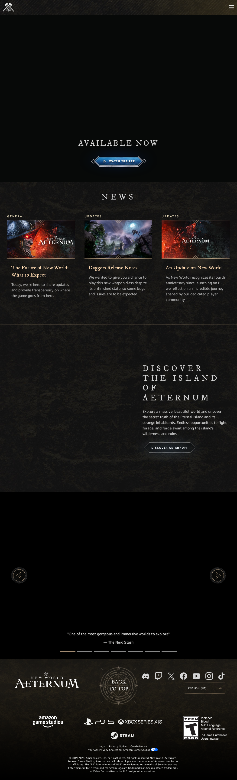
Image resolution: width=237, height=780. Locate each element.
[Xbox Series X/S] (140, 722)
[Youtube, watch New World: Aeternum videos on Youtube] (196, 676)
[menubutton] (231, 7)
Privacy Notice (118, 746)
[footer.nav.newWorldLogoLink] (47, 680)
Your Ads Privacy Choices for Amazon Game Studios (123, 749)
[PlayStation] (99, 722)
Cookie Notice (138, 746)
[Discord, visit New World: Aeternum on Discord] (145, 676)
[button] (19, 575)
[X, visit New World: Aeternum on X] (171, 676)
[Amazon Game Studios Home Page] (48, 722)
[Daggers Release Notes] (118, 239)
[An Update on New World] (196, 239)
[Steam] (123, 736)
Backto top (118, 686)
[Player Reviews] (152, 651)
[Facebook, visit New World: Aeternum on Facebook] (183, 676)
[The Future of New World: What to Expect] (41, 239)
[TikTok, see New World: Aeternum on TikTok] (221, 676)
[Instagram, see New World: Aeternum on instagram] (209, 676)
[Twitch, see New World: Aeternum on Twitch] (158, 676)
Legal (102, 746)
